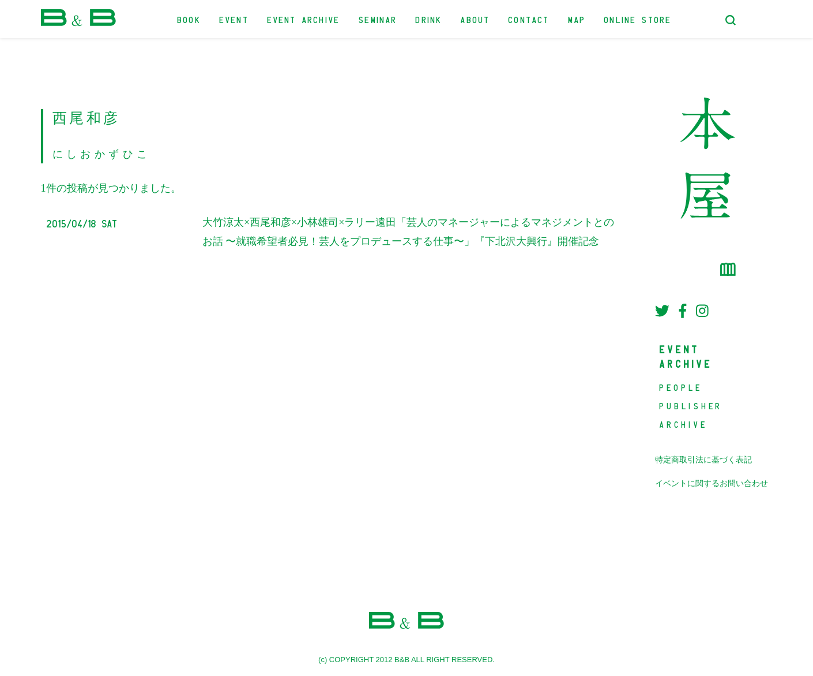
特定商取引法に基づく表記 (703, 459)
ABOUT (475, 18)
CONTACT (529, 18)
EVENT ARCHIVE (304, 18)
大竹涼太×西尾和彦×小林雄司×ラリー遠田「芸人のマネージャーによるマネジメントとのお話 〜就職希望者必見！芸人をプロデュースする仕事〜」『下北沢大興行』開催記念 (408, 231)
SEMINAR (378, 18)
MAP (577, 18)
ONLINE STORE (638, 18)
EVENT (234, 18)
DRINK (429, 18)
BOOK (189, 18)
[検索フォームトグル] (730, 20)
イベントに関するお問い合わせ (711, 483)
